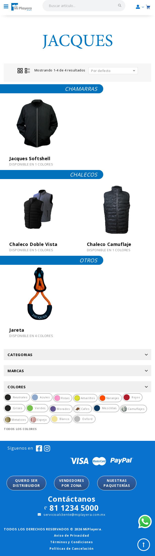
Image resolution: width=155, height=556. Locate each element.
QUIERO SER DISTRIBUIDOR (26, 483)
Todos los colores (20, 429)
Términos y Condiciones (71, 542)
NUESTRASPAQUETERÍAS (117, 483)
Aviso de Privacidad (71, 535)
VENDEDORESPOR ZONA (71, 483)
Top (143, 544)
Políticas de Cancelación (71, 548)
